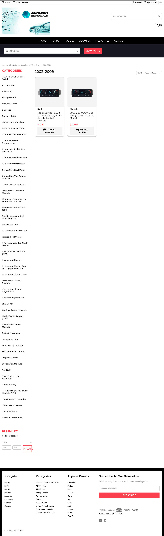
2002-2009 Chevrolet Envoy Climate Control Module (82, 115)
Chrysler (71, 496)
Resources (102, 41)
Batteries (6, 110)
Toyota (70, 493)
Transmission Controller (14, 399)
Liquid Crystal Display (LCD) (12, 317)
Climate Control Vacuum (14, 157)
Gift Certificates (21, 2)
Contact (119, 41)
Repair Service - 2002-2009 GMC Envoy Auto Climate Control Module (49, 117)
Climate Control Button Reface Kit (13, 150)
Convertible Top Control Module (14, 177)
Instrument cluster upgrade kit (11, 290)
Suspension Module (12, 364)
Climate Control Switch (13, 164)
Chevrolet (71, 483)
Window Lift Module (12, 417)
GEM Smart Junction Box (14, 230)
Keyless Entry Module (13, 297)
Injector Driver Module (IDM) (13, 252)
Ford (69, 489)
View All (71, 516)
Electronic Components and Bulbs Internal (14, 200)
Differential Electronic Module (13, 191)
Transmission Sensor (12, 405)
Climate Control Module (14, 134)
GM (69, 499)
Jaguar (70, 509)
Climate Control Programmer (10, 141)
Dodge (70, 486)
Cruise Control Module (13, 184)
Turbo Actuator (10, 411)
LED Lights (7, 304)
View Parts (92, 51)
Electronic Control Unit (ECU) (13, 208)
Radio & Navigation (11, 333)
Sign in (148, 2)
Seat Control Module (12, 345)
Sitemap (7, 506)
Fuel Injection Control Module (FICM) (13, 217)
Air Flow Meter (9, 103)
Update (27, 449)
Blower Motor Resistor (13, 122)
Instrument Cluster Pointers (11, 281)
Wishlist (6, 2)
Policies (69, 41)
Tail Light (6, 370)
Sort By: (141, 73)
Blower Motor (9, 116)
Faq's (6, 486)
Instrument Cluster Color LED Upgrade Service (14, 267)
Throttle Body (9, 384)
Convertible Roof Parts (13, 170)
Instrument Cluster (11, 260)
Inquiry (7, 483)
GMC (69, 503)
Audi (69, 506)
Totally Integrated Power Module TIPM (14, 392)
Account (137, 2)
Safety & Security (10, 339)
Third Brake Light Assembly (10, 377)
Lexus (70, 513)
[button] (17, 442)
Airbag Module (9, 97)
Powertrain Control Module (11, 325)
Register (158, 2)
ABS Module (8, 85)
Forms (55, 41)
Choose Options (49, 131)
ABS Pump (7, 91)
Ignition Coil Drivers (11, 237)
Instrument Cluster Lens (14, 274)
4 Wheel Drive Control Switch (13, 78)
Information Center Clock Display (14, 244)
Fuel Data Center (10, 224)
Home (43, 41)
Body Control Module (13, 128)
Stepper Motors (10, 357)
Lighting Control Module (14, 310)
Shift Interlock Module (13, 351)
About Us (85, 41)
